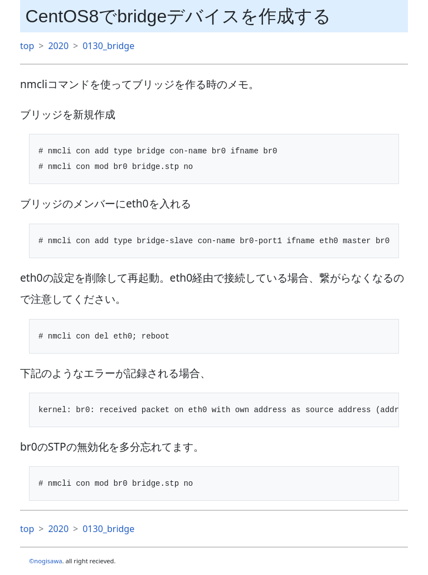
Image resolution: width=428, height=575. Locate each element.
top (27, 46)
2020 (58, 46)
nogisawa (48, 561)
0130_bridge (108, 46)
